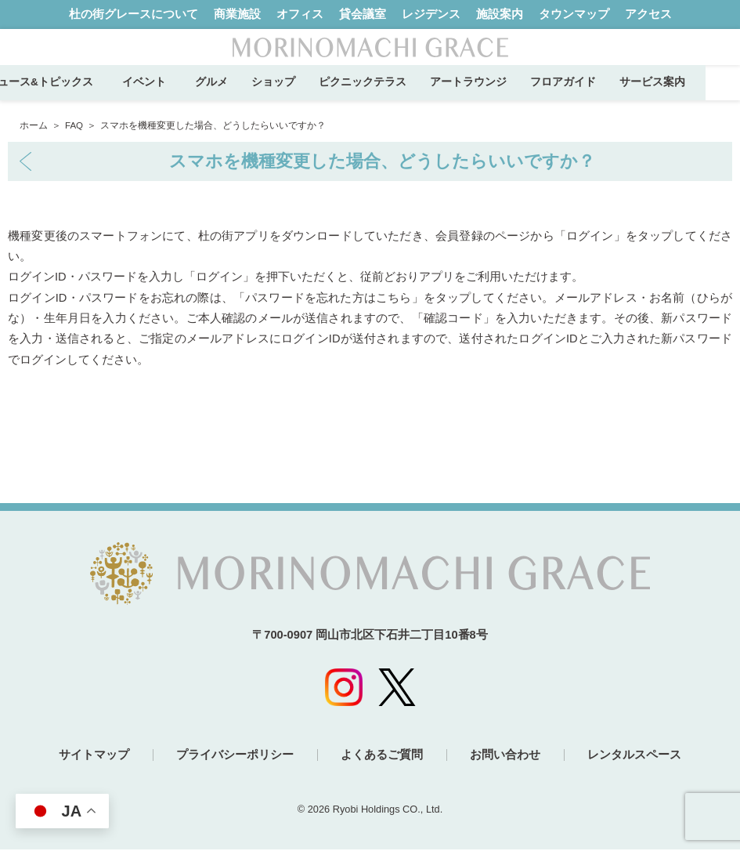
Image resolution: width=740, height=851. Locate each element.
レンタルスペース (636, 756)
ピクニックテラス (396, 92)
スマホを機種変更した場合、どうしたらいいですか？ (382, 161)
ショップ (307, 92)
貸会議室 (362, 14)
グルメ (245, 92)
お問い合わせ (506, 756)
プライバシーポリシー (234, 756)
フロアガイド (597, 92)
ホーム (34, 125)
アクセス (648, 14)
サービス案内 (686, 92)
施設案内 (499, 14)
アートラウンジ (502, 92)
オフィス (299, 14)
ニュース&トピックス (74, 92)
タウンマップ (574, 14)
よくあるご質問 (382, 756)
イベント (183, 92)
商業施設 (237, 14)
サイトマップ (92, 756)
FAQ (74, 125)
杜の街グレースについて (133, 14)
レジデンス (431, 14)
